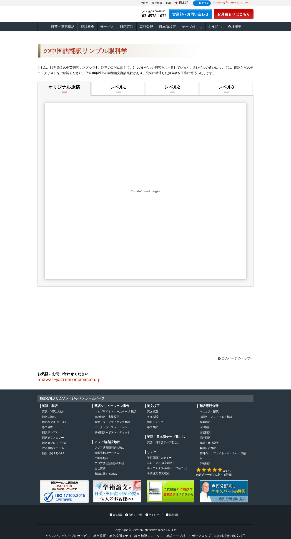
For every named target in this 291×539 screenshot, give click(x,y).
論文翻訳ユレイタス (148, 536)
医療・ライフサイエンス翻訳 (112, 422)
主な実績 (100, 468)
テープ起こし (192, 27)
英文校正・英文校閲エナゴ (112, 536)
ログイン (204, 3)
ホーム (43, 26)
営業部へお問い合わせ (190, 14)
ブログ (144, 3)
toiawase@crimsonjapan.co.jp (69, 379)
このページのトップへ (237, 358)
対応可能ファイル (53, 448)
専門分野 (146, 27)
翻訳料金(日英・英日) (55, 422)
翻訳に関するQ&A (53, 453)
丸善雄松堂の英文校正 (230, 536)
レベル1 (118, 87)
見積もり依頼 (135, 514)
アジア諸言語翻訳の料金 (110, 463)
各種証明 (208, 448)
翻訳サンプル (50, 432)
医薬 (205, 422)
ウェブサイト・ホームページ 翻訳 (115, 411)
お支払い (215, 27)
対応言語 (126, 27)
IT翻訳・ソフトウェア (216, 416)
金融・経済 (209, 442)
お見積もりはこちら (233, 14)
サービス (107, 27)
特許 (205, 437)
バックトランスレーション (111, 427)
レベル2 (172, 87)
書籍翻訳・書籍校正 (107, 416)
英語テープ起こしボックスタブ (188, 536)
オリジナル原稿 (64, 87)
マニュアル (209, 411)
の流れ (49, 416)
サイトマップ (156, 514)
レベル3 (226, 87)
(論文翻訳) (160, 462)
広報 (205, 427)
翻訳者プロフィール (54, 442)
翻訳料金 (87, 27)
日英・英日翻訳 (63, 27)
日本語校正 (167, 27)
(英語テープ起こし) (167, 468)
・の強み (53, 411)
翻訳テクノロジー (53, 437)
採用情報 (157, 3)
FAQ (168, 3)
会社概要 (234, 27)
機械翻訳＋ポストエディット (112, 432)
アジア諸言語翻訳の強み (110, 447)
